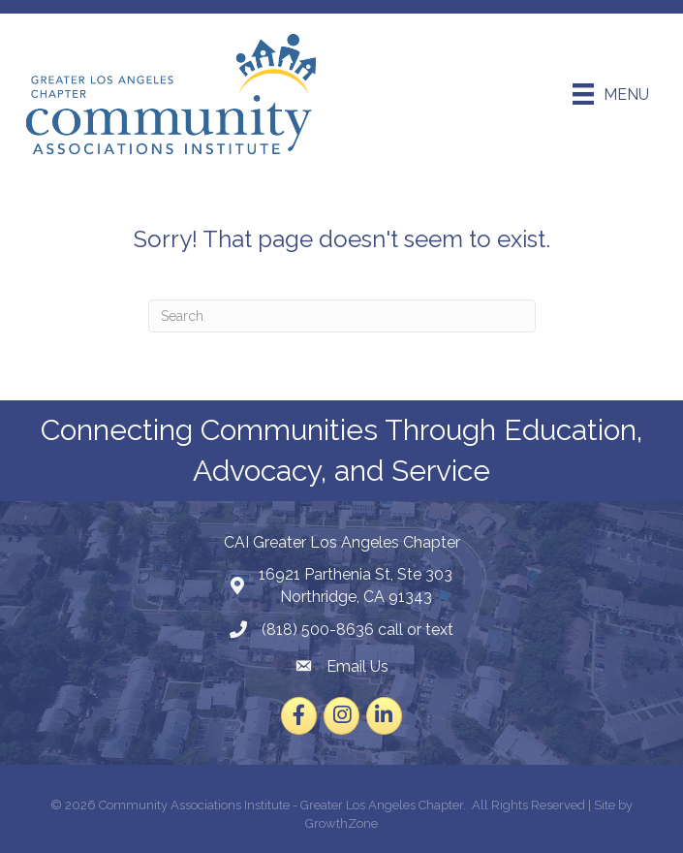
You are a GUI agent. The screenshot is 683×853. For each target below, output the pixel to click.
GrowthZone (341, 823)
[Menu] (611, 94)
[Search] (342, 316)
